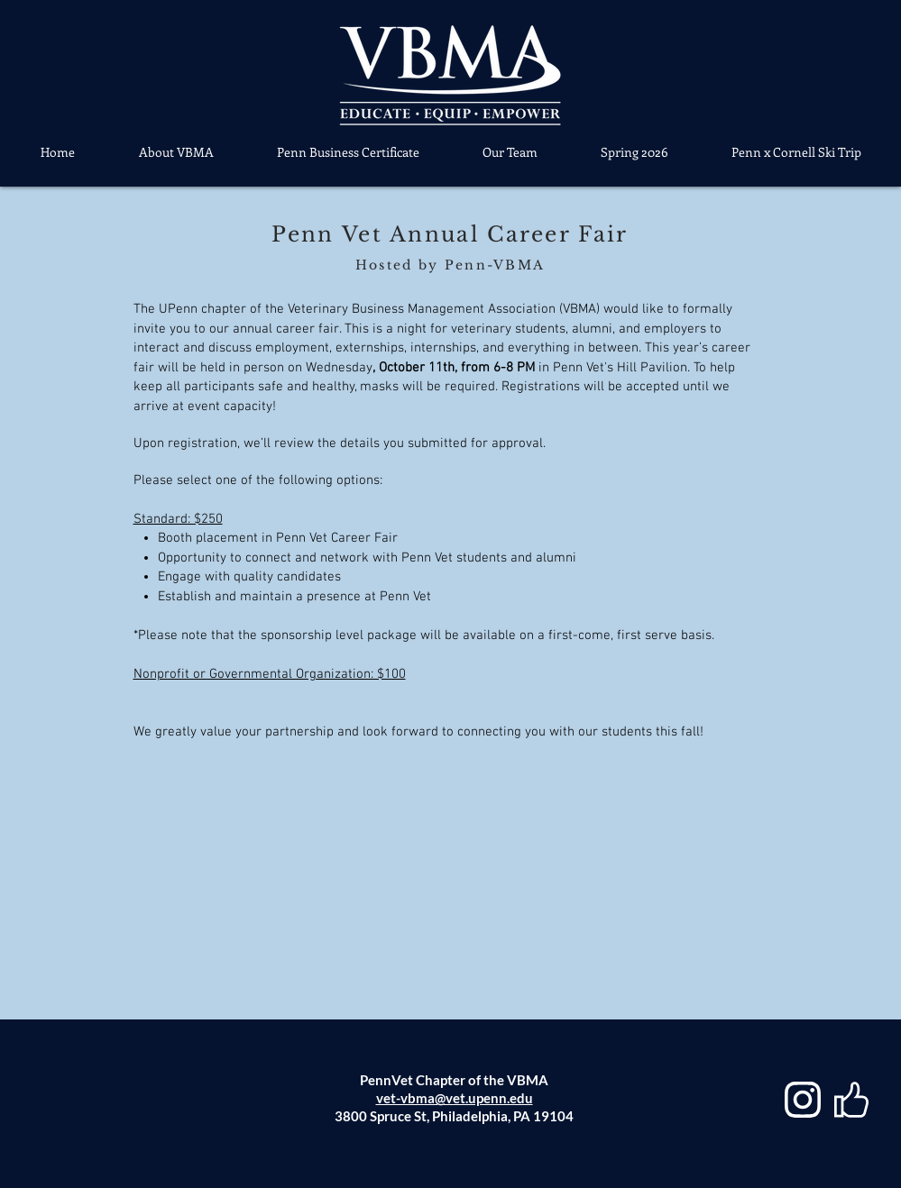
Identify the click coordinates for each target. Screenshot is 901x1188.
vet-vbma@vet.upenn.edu (454, 1098)
